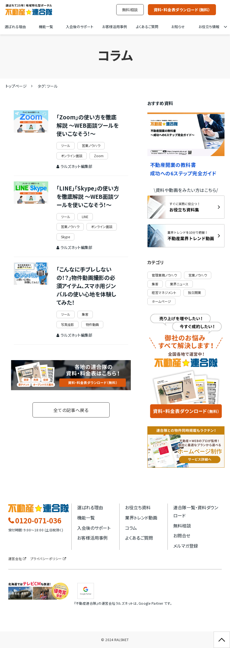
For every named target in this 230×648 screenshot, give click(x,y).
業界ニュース (179, 284)
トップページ (16, 86)
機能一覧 (46, 26)
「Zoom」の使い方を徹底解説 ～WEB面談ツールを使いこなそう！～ (87, 125)
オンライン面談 (71, 155)
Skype (65, 236)
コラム (131, 527)
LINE (85, 216)
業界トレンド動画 (141, 517)
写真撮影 (67, 324)
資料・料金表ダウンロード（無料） (182, 9)
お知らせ (178, 26)
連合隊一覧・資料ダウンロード (195, 511)
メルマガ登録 (185, 545)
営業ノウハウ (91, 145)
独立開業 (194, 292)
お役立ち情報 (209, 26)
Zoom (99, 155)
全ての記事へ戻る (71, 410)
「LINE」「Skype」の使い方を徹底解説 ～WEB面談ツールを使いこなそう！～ (87, 196)
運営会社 (15, 558)
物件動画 (92, 324)
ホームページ (161, 301)
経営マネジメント (164, 292)
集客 (85, 314)
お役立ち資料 (138, 507)
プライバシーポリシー (46, 558)
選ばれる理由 (15, 26)
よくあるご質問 (147, 26)
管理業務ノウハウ (164, 275)
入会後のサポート (79, 26)
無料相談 (130, 9)
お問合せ (181, 535)
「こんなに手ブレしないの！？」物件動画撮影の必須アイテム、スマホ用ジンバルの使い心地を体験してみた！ (86, 285)
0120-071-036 (38, 520)
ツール (65, 145)
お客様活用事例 (114, 26)
